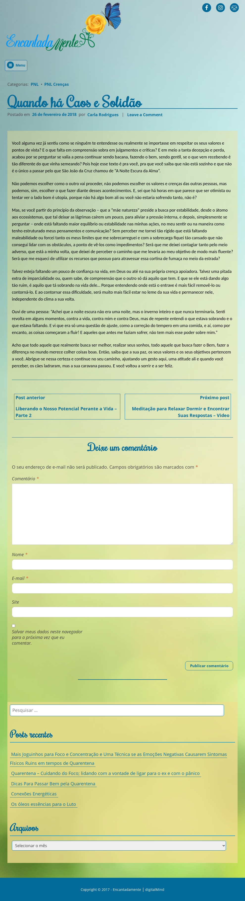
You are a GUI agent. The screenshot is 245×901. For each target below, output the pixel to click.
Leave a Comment (145, 114)
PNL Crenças (56, 84)
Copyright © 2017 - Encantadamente (111, 889)
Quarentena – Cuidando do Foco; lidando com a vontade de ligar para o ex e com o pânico (105, 773)
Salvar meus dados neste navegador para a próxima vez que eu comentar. (47, 637)
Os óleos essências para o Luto (43, 804)
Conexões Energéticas (34, 794)
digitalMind (154, 889)
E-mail (20, 578)
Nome (19, 554)
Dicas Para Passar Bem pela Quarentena (53, 784)
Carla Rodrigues (103, 114)
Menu (16, 65)
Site (15, 602)
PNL (35, 84)
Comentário (25, 479)
